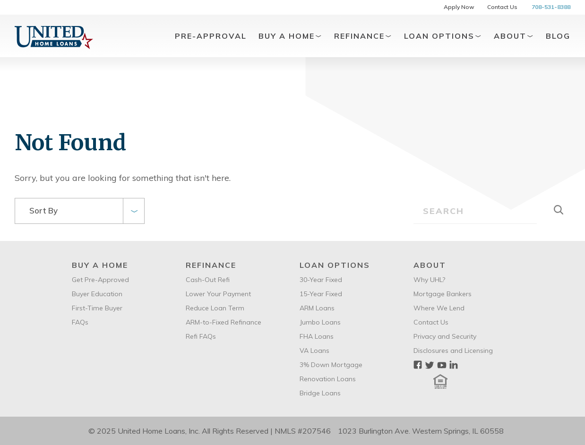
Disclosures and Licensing (453, 350)
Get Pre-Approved (100, 279)
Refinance (363, 36)
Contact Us (502, 6)
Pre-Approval (211, 36)
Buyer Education (97, 294)
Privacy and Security (444, 336)
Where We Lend (439, 308)
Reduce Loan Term (215, 308)
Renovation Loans (328, 379)
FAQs (80, 322)
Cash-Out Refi (208, 279)
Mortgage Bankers (442, 294)
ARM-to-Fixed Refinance (223, 322)
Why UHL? (429, 279)
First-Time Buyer (97, 308)
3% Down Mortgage (331, 364)
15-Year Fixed (321, 294)
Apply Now (459, 6)
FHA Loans (317, 336)
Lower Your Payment (218, 294)
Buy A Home (290, 36)
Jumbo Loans (320, 322)
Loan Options (443, 36)
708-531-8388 (551, 6)
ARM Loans (317, 308)
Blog (558, 36)
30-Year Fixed (321, 279)
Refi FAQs (201, 336)
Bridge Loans (320, 393)
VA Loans (314, 350)
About (514, 36)
